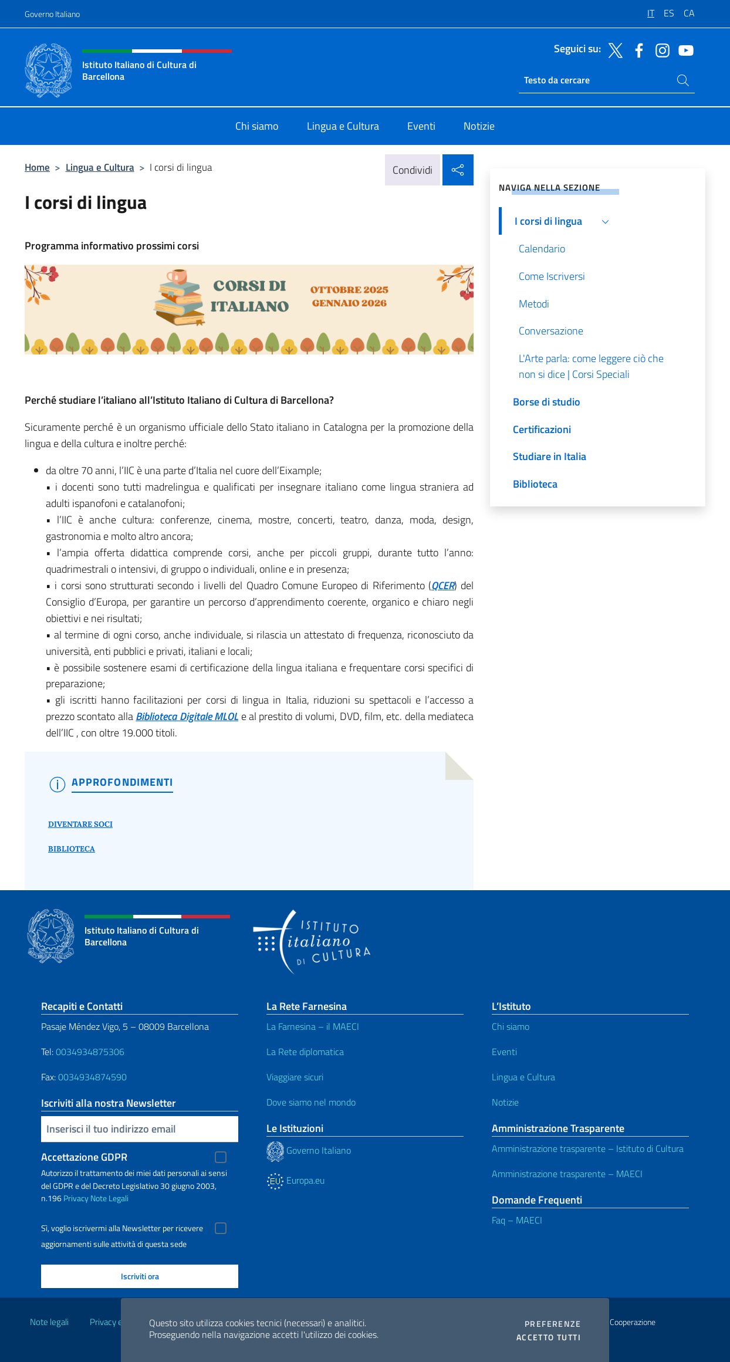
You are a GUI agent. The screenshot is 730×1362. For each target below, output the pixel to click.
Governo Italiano (52, 14)
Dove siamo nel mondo (311, 1102)
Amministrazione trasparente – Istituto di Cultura (588, 1148)
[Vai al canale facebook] (636, 49)
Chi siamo (510, 1026)
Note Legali (109, 1198)
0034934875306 (90, 1052)
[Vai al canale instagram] (659, 49)
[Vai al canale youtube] (683, 49)
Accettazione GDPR (84, 1157)
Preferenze (553, 1324)
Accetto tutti (548, 1337)
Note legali (49, 1322)
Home (37, 167)
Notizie (505, 1102)
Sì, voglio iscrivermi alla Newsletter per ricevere (122, 1228)
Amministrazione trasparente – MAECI (567, 1174)
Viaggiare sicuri (294, 1077)
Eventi (504, 1052)
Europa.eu (295, 1180)
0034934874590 (92, 1077)
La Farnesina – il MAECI (312, 1026)
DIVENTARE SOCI (80, 824)
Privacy (76, 1198)
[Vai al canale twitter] (612, 49)
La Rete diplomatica (305, 1052)
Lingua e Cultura (100, 167)
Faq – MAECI (517, 1220)
